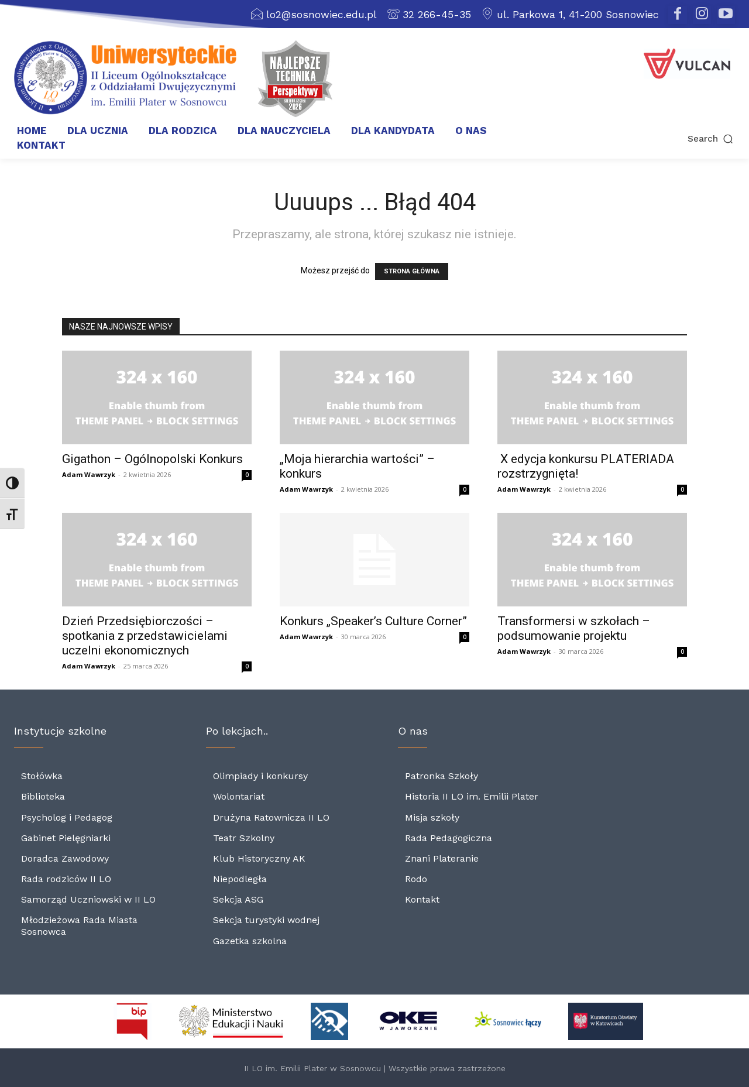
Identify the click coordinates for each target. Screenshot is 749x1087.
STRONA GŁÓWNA (411, 271)
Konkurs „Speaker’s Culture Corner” (373, 621)
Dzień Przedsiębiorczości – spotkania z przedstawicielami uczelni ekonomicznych (145, 635)
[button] (666, 139)
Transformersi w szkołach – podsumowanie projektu (573, 628)
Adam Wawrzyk (88, 474)
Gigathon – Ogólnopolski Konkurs (152, 459)
